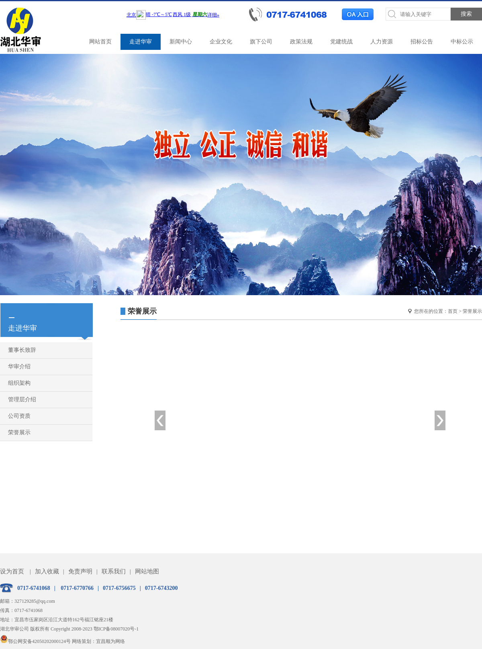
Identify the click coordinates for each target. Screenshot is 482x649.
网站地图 (147, 571)
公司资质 (19, 416)
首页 (452, 311)
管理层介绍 (22, 399)
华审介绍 (19, 367)
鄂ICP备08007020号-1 (116, 629)
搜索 (466, 14)
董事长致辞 (22, 350)
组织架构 (19, 383)
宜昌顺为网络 (110, 641)
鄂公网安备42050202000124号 (35, 641)
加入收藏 (47, 571)
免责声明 (80, 571)
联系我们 (114, 571)
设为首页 (12, 571)
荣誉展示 (19, 432)
